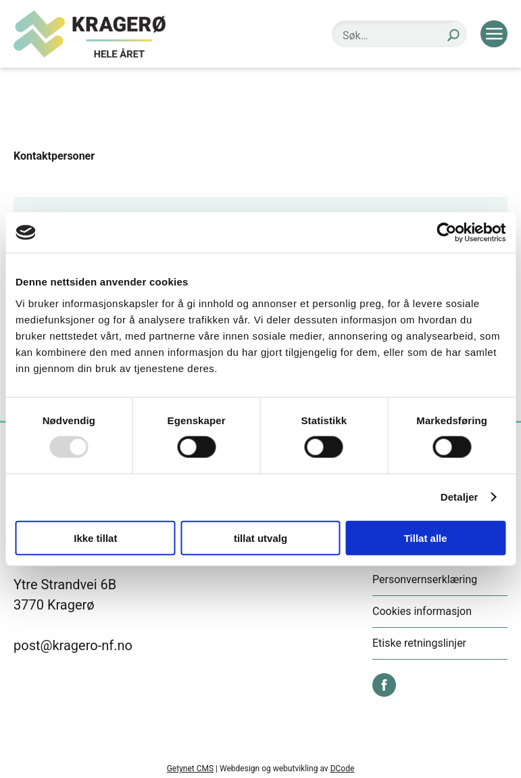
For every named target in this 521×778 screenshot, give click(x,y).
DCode (342, 768)
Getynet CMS (190, 768)
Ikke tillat (95, 537)
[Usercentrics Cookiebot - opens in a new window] (446, 233)
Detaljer (459, 497)
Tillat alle (425, 537)
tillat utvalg (260, 537)
